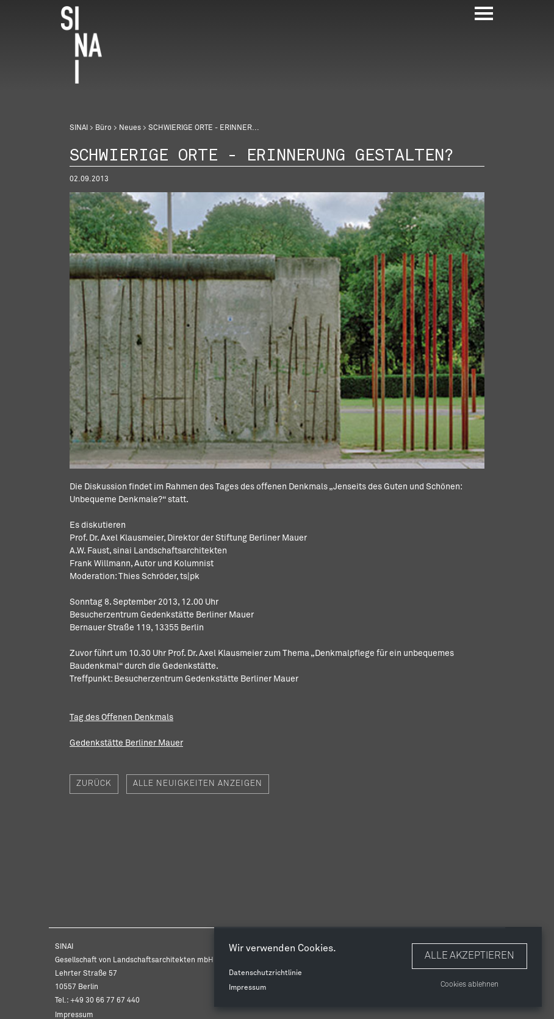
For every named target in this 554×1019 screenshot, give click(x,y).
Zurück (94, 784)
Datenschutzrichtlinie (265, 973)
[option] (277, 330)
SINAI (79, 128)
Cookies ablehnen (469, 984)
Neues (130, 128)
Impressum (247, 988)
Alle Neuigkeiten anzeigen (197, 784)
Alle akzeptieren (469, 955)
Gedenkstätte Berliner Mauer (126, 743)
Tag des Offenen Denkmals (121, 717)
